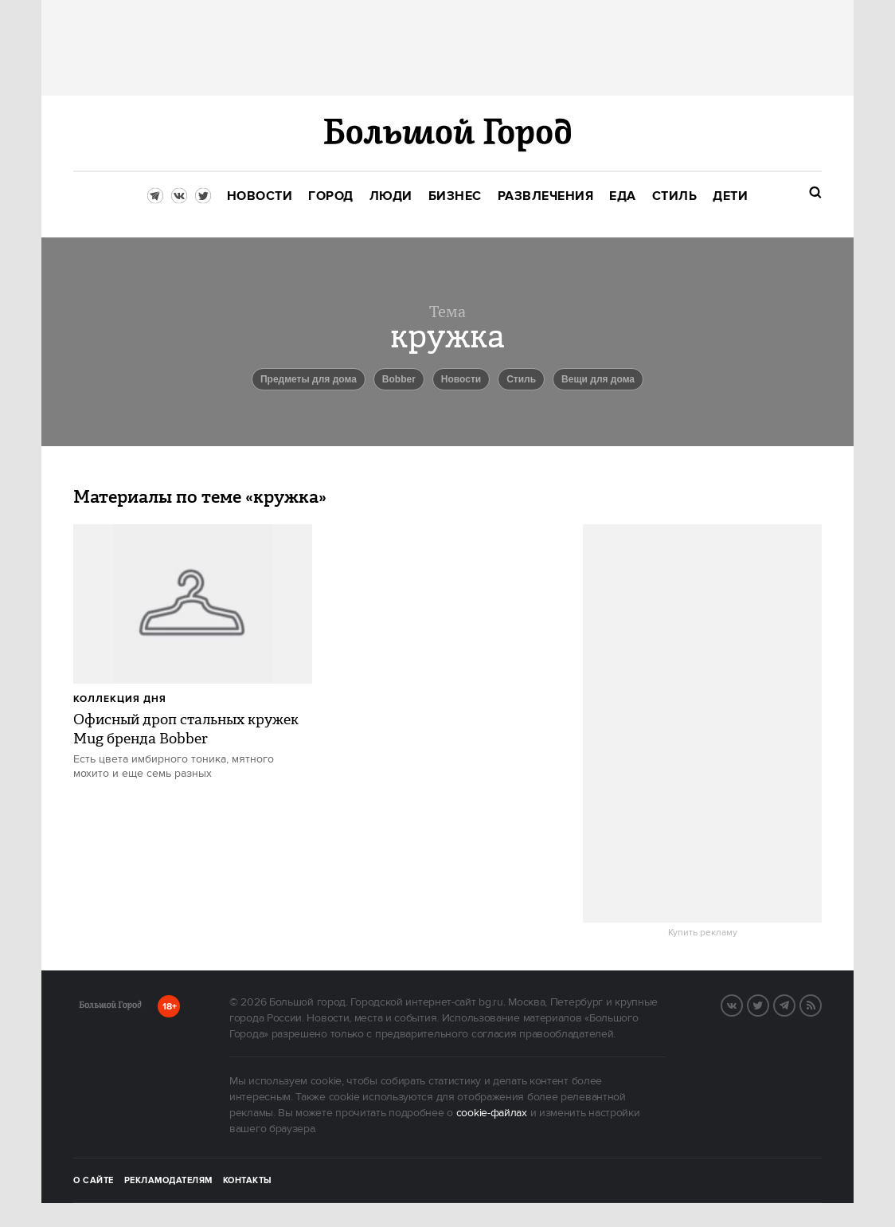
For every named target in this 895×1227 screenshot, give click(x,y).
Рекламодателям (168, 1180)
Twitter (768, 1004)
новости (461, 379)
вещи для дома (598, 379)
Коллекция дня (119, 699)
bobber (399, 379)
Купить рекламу (702, 933)
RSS (821, 1004)
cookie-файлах (491, 1113)
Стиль (521, 379)
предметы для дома (308, 379)
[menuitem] (260, 196)
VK (742, 1004)
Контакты (247, 1180)
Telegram (794, 1004)
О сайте (93, 1180)
